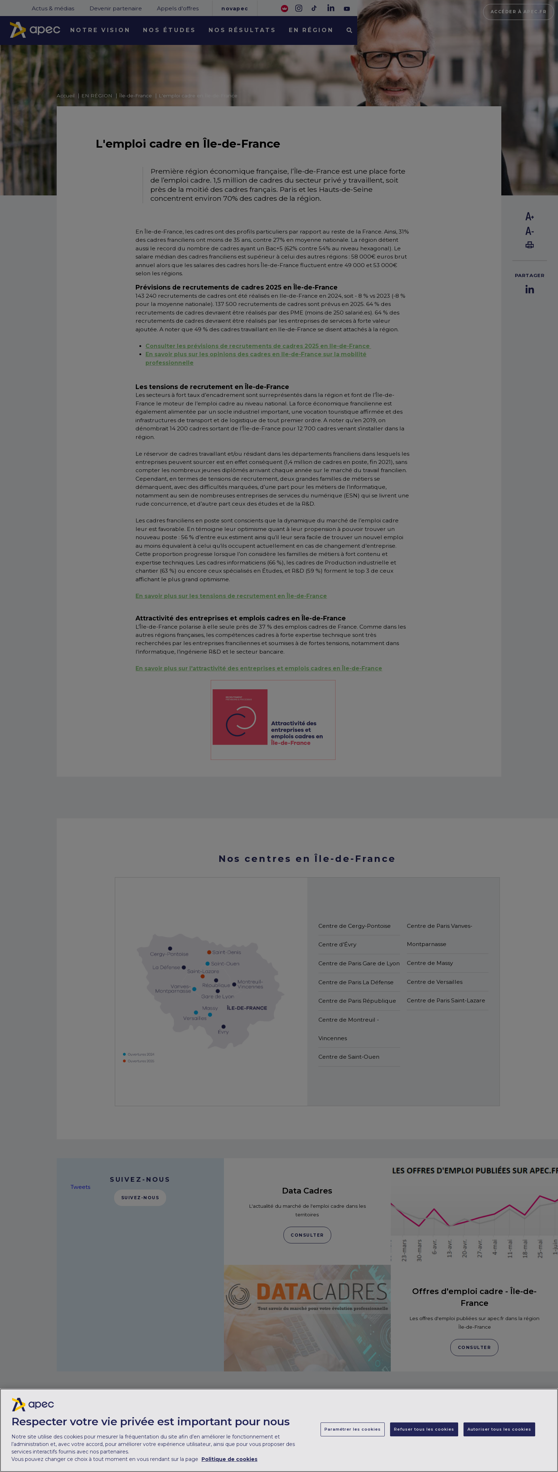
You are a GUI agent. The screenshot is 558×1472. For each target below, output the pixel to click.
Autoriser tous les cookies (499, 1434)
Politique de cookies (229, 1464)
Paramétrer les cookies (352, 1434)
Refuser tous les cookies (424, 1434)
